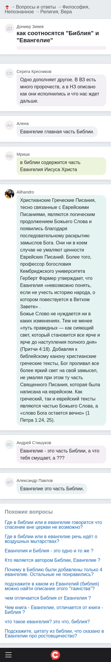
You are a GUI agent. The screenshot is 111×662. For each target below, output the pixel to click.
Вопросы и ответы (36, 6)
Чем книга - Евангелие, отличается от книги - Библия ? (54, 610)
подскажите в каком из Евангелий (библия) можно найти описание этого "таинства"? (52, 586)
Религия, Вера (56, 11)
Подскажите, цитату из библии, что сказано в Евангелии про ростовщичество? (54, 633)
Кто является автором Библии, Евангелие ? (52, 560)
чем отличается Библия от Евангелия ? (48, 598)
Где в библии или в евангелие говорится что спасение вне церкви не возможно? (53, 525)
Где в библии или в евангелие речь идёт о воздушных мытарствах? (51, 539)
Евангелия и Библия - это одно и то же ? (49, 550)
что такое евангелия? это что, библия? (47, 621)
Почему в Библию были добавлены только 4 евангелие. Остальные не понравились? (53, 572)
